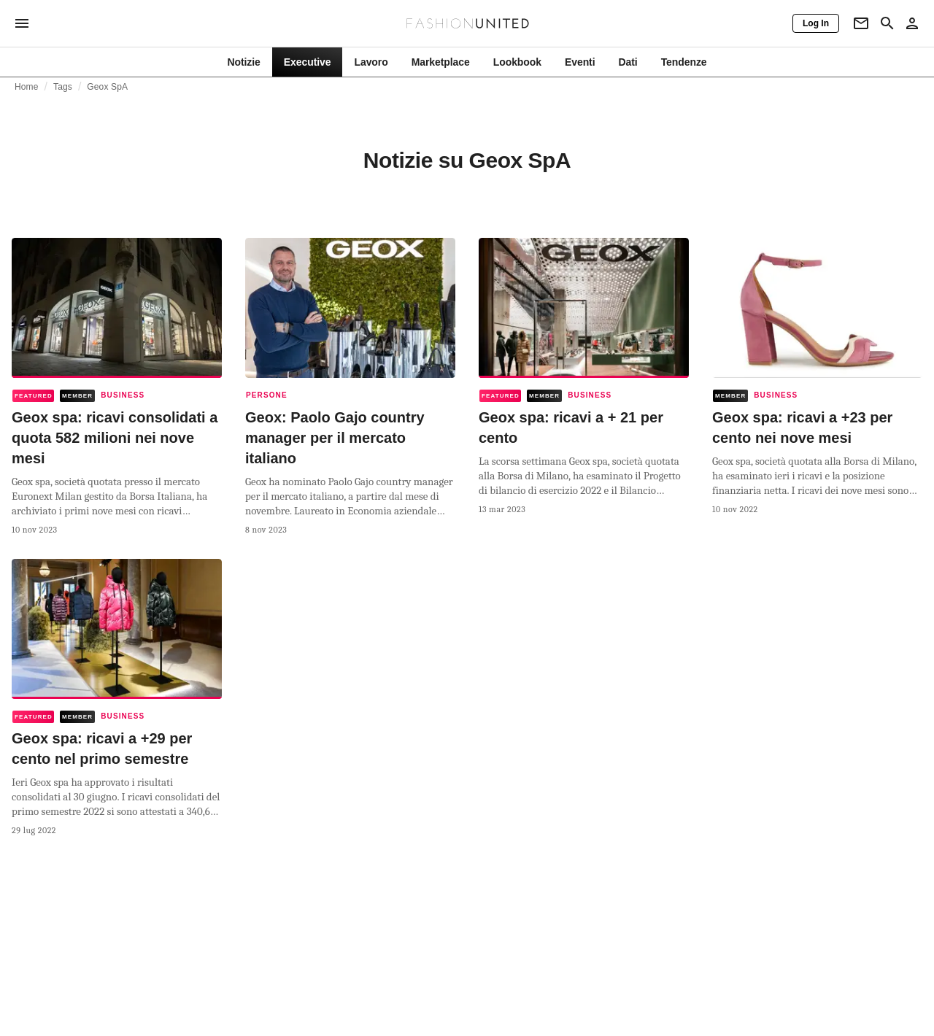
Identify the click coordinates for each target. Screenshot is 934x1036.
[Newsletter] (861, 23)
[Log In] (815, 23)
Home (27, 87)
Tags (62, 87)
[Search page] (887, 23)
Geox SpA (107, 87)
